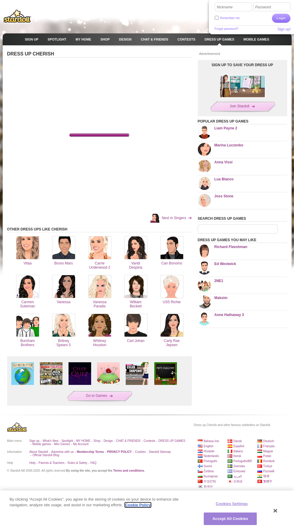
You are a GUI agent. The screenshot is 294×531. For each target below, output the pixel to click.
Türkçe (268, 466)
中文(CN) (210, 481)
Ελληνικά (239, 471)
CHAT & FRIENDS (128, 440)
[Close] (275, 510)
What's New (50, 440)
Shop (97, 440)
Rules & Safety (77, 463)
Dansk (238, 441)
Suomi (208, 466)
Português (210, 461)
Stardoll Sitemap (160, 451)
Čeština (209, 471)
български (211, 476)
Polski (267, 456)
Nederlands (211, 456)
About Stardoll (38, 451)
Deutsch (268, 441)
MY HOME (83, 440)
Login (281, 18)
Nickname (225, 7)
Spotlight (67, 440)
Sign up (34, 440)
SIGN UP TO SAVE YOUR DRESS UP (242, 65)
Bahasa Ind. (212, 441)
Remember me (230, 18)
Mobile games (41, 444)
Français (269, 446)
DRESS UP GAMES (171, 440)
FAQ (94, 463)
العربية (238, 476)
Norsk (237, 456)
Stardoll (17, 16)
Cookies (140, 451)
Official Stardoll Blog (45, 455)
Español (239, 446)
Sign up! (283, 29)
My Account (80, 444)
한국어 (208, 486)
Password (263, 7)
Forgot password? (227, 28)
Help (32, 463)
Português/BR (243, 461)
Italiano (238, 451)
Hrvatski (209, 451)
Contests (149, 440)
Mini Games (62, 444)
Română (269, 461)
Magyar (268, 451)
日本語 (238, 481)
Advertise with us (62, 451)
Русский (268, 471)
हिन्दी (266, 476)
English (209, 446)
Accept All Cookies (230, 518)
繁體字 (267, 481)
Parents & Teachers (52, 463)
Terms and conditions (128, 470)
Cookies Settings (232, 503)
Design (108, 440)
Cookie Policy (137, 505)
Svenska (239, 466)
